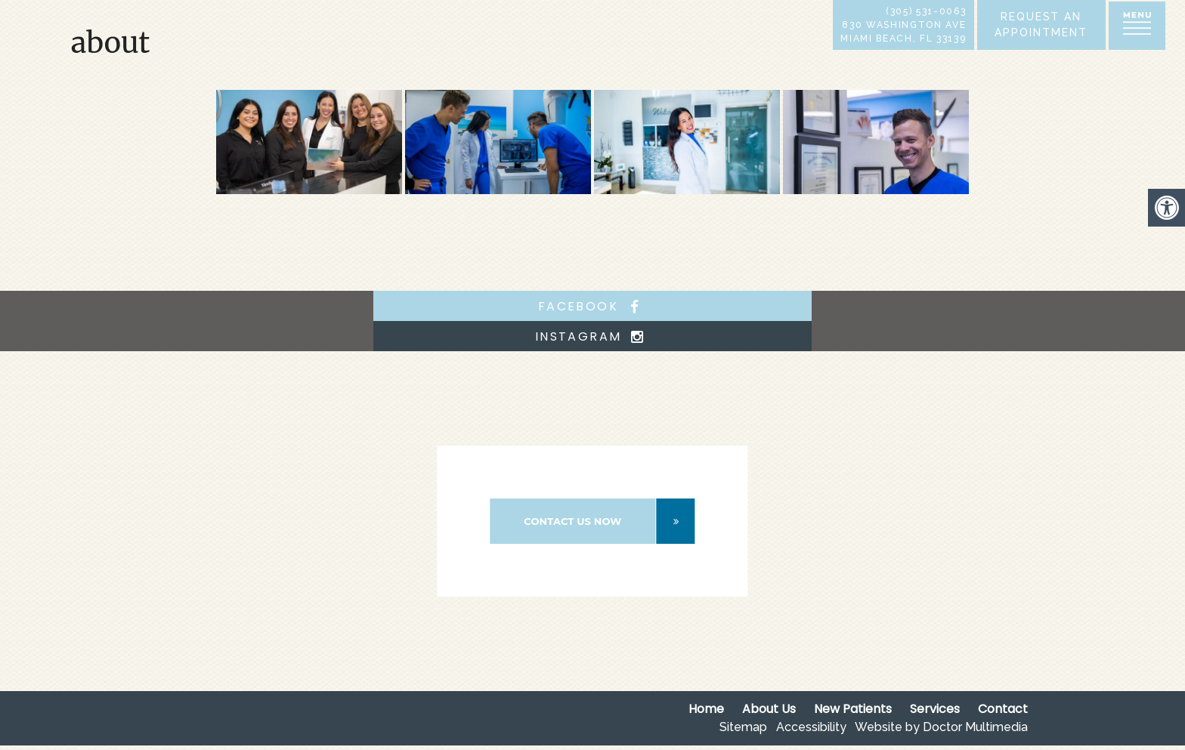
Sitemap (743, 727)
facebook (592, 306)
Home (706, 709)
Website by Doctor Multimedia (941, 727)
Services (935, 709)
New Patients (853, 709)
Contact (1003, 709)
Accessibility (811, 727)
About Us (769, 709)
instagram (593, 336)
